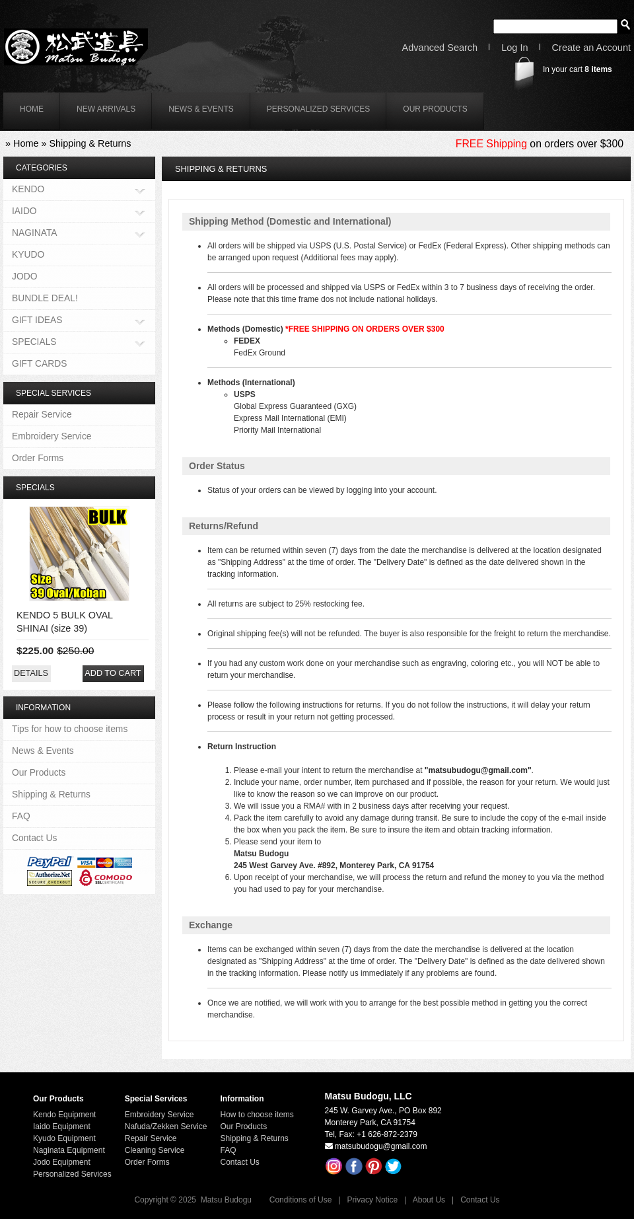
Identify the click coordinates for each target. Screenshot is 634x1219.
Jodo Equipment (61, 1162)
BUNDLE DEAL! (45, 298)
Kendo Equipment (64, 1114)
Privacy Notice (372, 1199)
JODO (24, 276)
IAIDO (24, 211)
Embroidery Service (52, 436)
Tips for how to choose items (69, 728)
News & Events (201, 109)
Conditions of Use (300, 1199)
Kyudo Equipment (64, 1138)
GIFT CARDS (39, 363)
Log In (514, 48)
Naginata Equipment (69, 1150)
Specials (35, 487)
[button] (31, 673)
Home (25, 143)
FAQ (21, 816)
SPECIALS (34, 342)
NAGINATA (34, 233)
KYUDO (28, 254)
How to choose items (256, 1114)
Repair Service (42, 414)
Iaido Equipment (61, 1126)
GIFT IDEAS (37, 320)
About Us (429, 1199)
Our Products (435, 109)
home (32, 109)
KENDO (28, 190)
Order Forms (37, 458)
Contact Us (34, 837)
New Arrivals (106, 109)
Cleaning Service (155, 1150)
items (598, 69)
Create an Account (591, 48)
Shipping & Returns (90, 143)
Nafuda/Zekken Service (166, 1126)
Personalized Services (318, 109)
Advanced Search (440, 48)
